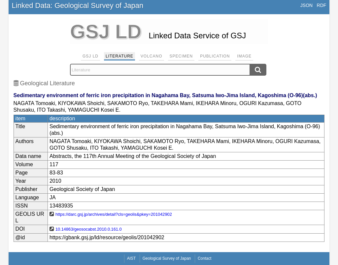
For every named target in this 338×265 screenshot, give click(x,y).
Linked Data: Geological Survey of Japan (78, 5)
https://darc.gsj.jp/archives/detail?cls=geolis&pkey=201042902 (113, 214)
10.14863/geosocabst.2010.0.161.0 (88, 229)
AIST (131, 258)
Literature (119, 56)
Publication (215, 56)
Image (244, 56)
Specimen (181, 56)
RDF (321, 5)
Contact (204, 258)
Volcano (151, 56)
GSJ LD (90, 56)
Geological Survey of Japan (167, 258)
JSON (306, 5)
